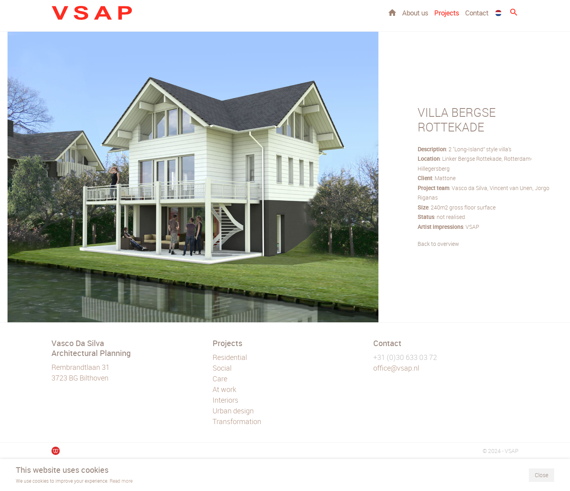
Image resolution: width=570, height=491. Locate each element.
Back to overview (438, 243)
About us (415, 12)
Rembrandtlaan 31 (80, 367)
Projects (446, 12)
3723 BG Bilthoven (79, 378)
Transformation (237, 421)
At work (224, 389)
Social (222, 368)
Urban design (233, 410)
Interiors (225, 400)
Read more (121, 481)
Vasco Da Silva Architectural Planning (91, 348)
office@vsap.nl (396, 368)
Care (220, 378)
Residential (230, 357)
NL (498, 13)
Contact (476, 12)
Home (392, 12)
